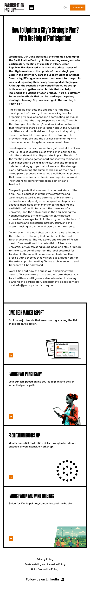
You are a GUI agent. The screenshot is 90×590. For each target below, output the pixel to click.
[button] (31, 7)
